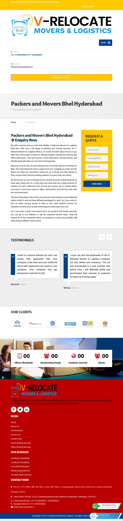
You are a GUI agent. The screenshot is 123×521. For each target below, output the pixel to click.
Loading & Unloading (20, 461)
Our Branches (17, 429)
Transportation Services (21, 474)
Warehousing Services (20, 469)
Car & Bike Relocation (20, 465)
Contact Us (16, 434)
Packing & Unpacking (20, 457)
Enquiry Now (23, 142)
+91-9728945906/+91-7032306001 (27, 57)
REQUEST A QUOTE (61, 80)
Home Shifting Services (21, 442)
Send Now (97, 186)
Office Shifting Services (21, 446)
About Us (15, 425)
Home (13, 124)
